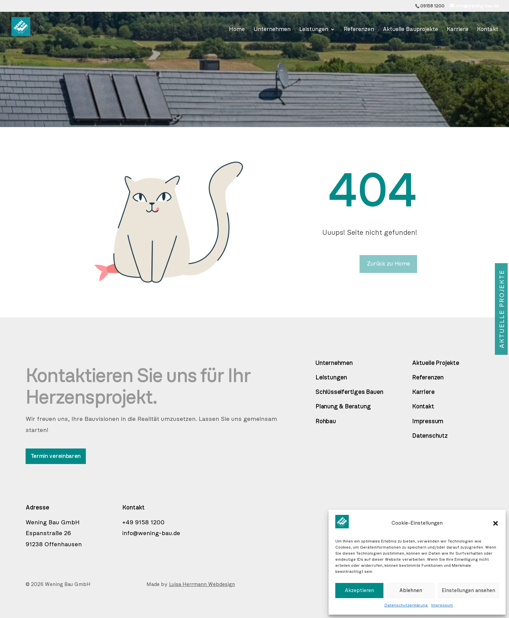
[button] (495, 523)
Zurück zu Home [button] (388, 264)
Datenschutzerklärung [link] (406, 605)
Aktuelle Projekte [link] (435, 363)
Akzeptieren (359, 590)
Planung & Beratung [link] (343, 407)
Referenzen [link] (428, 378)
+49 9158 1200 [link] (143, 523)
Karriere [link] (423, 392)
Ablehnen (410, 590)
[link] (474, 6)
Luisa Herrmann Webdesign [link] (202, 584)
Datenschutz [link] (430, 436)
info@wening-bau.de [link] (151, 533)
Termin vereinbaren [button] (56, 456)
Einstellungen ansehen (468, 590)
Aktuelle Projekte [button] (502, 309)
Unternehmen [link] (334, 363)
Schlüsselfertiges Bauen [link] (349, 392)
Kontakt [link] (423, 407)
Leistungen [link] (331, 378)
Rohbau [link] (325, 422)
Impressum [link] (442, 605)
